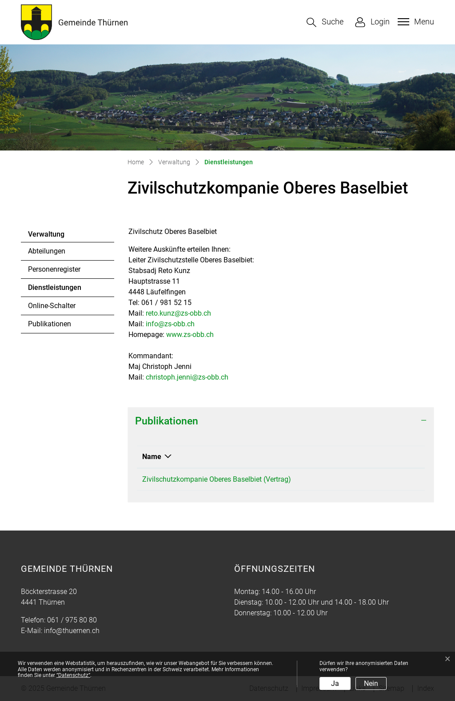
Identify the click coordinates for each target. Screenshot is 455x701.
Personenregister (54, 269)
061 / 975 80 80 (72, 620)
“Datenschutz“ (73, 675)
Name (151, 456)
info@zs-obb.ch (170, 324)
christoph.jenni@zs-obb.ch (187, 377)
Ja (335, 683)
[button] (325, 22)
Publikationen (49, 324)
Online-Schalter (52, 305)
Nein (371, 683)
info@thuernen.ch (72, 630)
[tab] (281, 421)
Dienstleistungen (54, 290)
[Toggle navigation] (414, 21)
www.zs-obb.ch (190, 334)
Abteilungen (46, 251)
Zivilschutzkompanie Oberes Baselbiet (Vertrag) (216, 479)
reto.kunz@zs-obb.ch (178, 313)
